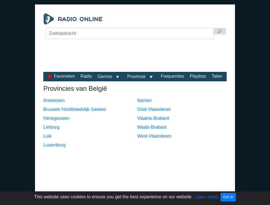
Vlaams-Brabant (153, 118)
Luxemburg (54, 145)
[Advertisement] (135, 53)
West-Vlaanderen (154, 136)
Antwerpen (54, 100)
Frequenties (172, 76)
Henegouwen (56, 118)
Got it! (228, 197)
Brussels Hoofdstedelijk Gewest (74, 109)
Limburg (51, 127)
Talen (217, 76)
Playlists (198, 76)
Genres (105, 76)
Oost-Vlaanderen (154, 109)
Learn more (206, 196)
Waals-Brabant (151, 127)
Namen (144, 100)
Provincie (137, 76)
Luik (47, 136)
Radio (86, 76)
